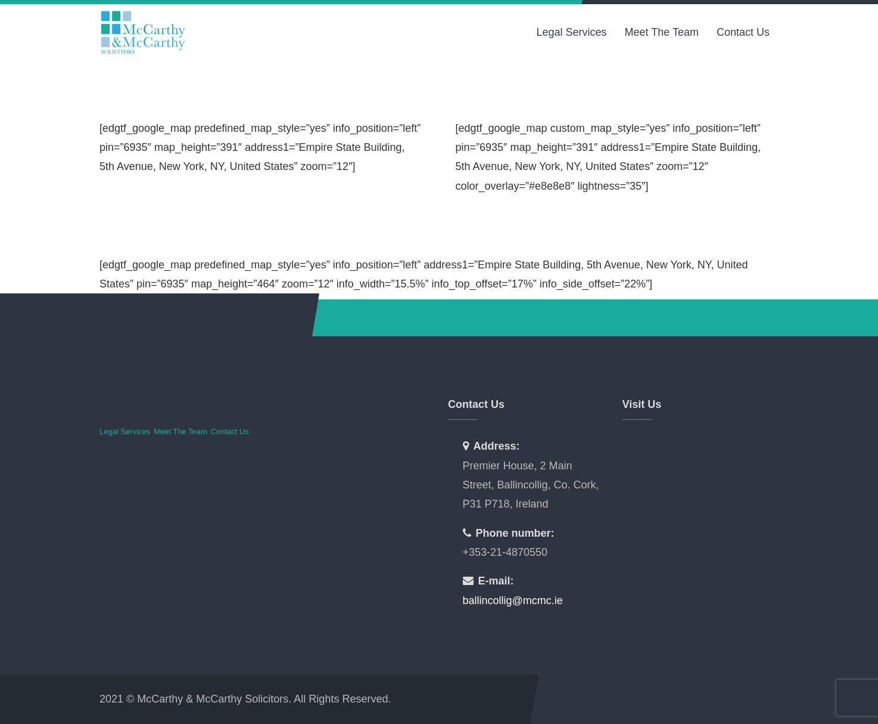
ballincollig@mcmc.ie (513, 601)
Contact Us (743, 32)
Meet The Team (662, 32)
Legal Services (571, 32)
